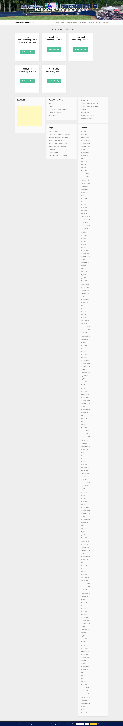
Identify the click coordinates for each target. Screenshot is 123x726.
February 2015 (85, 541)
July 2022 (83, 269)
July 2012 (83, 636)
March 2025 (84, 171)
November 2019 (85, 366)
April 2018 (83, 425)
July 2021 (83, 305)
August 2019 (84, 376)
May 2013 (83, 605)
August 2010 (84, 706)
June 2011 (84, 675)
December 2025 (85, 143)
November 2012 (85, 623)
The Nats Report (53, 152)
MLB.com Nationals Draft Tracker (58, 137)
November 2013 (85, 587)
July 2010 (83, 709)
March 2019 (84, 391)
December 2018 (85, 400)
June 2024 (84, 198)
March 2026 (84, 134)
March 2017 (84, 464)
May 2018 (83, 421)
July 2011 (83, 672)
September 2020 (85, 336)
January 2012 (85, 654)
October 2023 (84, 223)
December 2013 (85, 584)
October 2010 (84, 700)
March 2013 (84, 611)
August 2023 (84, 229)
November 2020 (85, 330)
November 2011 (85, 660)
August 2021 (84, 302)
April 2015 (83, 535)
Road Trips (106, 22)
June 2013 (84, 602)
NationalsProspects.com (61, 9)
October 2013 (84, 590)
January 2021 (85, 324)
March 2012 (84, 648)
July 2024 (83, 195)
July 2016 (83, 489)
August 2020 (84, 339)
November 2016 (85, 477)
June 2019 (84, 382)
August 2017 (84, 449)
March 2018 (84, 428)
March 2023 (84, 244)
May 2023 (83, 238)
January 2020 (85, 360)
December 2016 (85, 474)
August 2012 (84, 633)
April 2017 (83, 461)
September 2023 (85, 226)
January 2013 (85, 617)
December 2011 (85, 657)
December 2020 (85, 327)
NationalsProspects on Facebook (90, 106)
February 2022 (85, 284)
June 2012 (84, 639)
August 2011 (84, 669)
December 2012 (85, 620)
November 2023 (85, 220)
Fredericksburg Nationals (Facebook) (59, 134)
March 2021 (84, 317)
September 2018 (85, 409)
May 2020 (83, 348)
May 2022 (83, 275)
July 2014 (83, 562)
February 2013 (85, 614)
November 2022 (85, 256)
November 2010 (85, 697)
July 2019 (83, 379)
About (57, 22)
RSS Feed (83, 109)
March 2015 (84, 538)
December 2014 (85, 547)
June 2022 (84, 272)
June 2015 (84, 529)
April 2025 (83, 168)
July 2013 (83, 599)
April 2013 (83, 608)
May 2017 (83, 458)
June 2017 (84, 455)
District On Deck (53, 131)
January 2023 (85, 250)
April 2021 (83, 314)
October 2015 (84, 516)
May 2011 (83, 678)
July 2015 (83, 526)
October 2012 (84, 626)
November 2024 (85, 183)
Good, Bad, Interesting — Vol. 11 (73, 40)
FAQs (62, 22)
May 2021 (83, 311)
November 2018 (85, 403)
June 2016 (84, 492)
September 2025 (85, 152)
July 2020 (83, 342)
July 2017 (83, 452)
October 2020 (84, 333)
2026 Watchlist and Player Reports (76, 22)
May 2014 (83, 568)
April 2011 (83, 682)
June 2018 (84, 418)
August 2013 (84, 596)
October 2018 (84, 406)
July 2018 (83, 415)
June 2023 (84, 235)
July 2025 (83, 158)
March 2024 (84, 207)
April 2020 (83, 351)
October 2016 (84, 480)
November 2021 (85, 293)
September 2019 (85, 373)
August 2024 (84, 192)
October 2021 (84, 296)
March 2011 (84, 685)
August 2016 (84, 486)
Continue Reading (26, 54)
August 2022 (84, 265)
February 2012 (85, 651)
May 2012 (83, 642)
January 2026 (85, 140)
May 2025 (83, 165)
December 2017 (85, 437)
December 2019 (85, 363)
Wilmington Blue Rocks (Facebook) (59, 155)
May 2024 (83, 201)
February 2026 (85, 137)
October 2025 (84, 149)
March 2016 (84, 501)
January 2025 (85, 177)
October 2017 (84, 443)
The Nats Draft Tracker (87, 115)
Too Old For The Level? (94, 22)
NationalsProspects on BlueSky (90, 103)
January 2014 (85, 581)
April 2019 (83, 388)
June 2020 (84, 345)
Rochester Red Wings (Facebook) (58, 143)
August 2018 (84, 412)
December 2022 (85, 253)
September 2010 (85, 703)
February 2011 (85, 688)
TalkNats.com (53, 149)
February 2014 (85, 578)
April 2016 (83, 498)
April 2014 (83, 571)
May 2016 (83, 495)
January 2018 (85, 434)
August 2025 (84, 155)
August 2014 (84, 559)
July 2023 (83, 232)
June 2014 (84, 565)
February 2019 (85, 394)
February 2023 (85, 247)
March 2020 (84, 354)
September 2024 (85, 189)
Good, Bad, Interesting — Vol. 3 (97, 40)
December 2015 (85, 510)
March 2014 (84, 574)
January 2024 (85, 213)
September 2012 (85, 630)
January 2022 (85, 287)
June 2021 (84, 308)
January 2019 (85, 397)
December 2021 (85, 290)
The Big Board (85, 112)
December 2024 (85, 180)
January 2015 (85, 544)
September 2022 (85, 262)
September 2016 (85, 483)
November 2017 (85, 440)
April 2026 (83, 131)
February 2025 (85, 174)
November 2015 (85, 513)
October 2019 (84, 369)
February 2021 (85, 321)
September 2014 (85, 556)
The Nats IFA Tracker (86, 118)
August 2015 (84, 522)
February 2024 (85, 210)
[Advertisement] (29, 116)
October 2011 (84, 663)
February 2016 (85, 504)
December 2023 (85, 217)
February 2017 (85, 467)
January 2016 (85, 507)
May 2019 (83, 385)
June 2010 (84, 712)
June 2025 (84, 161)
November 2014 (85, 550)
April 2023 (83, 241)
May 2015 (83, 532)
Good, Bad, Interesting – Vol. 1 (25, 71)
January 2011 (85, 691)
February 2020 (85, 357)
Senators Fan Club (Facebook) (57, 146)
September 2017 (85, 446)
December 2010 (85, 694)
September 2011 (85, 666)
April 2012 (83, 645)
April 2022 (83, 278)
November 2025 (85, 146)
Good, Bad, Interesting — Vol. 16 (49, 40)
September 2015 (85, 519)
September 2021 (85, 299)
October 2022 (84, 259)
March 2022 (84, 281)
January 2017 (85, 470)
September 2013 (85, 593)
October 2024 (84, 186)
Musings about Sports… (55, 140)
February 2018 (85, 431)
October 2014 (84, 553)
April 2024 (83, 204)
